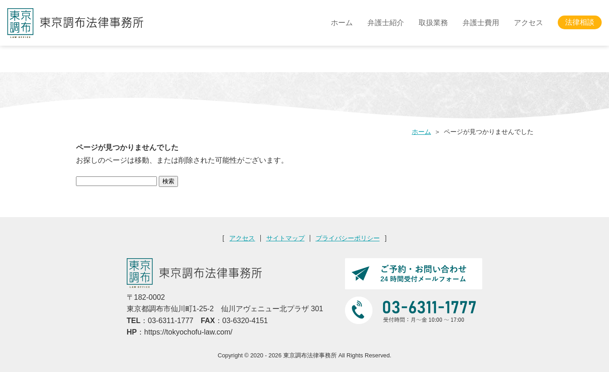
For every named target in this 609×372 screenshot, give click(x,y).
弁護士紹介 (385, 23)
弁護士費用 (481, 23)
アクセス (528, 23)
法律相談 (579, 23)
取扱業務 (433, 23)
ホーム (342, 23)
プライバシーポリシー (348, 238)
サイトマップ (285, 238)
